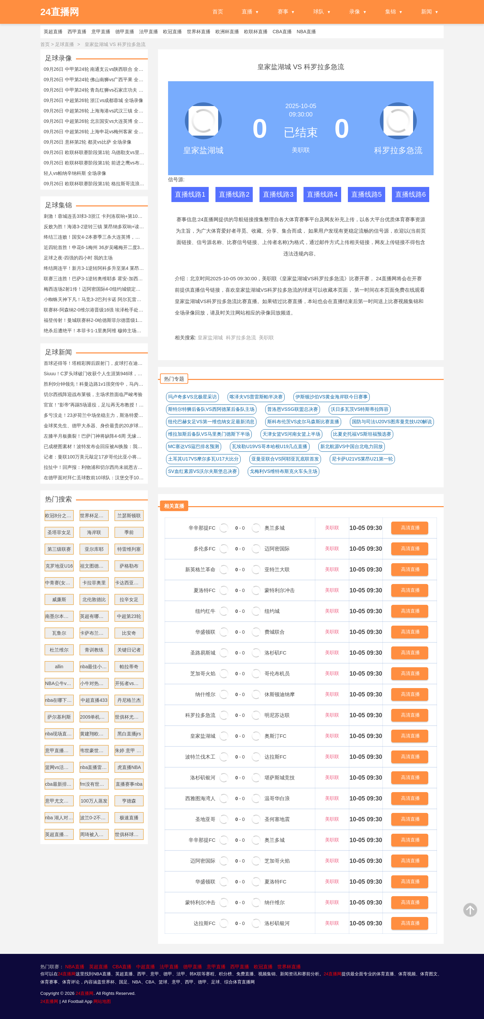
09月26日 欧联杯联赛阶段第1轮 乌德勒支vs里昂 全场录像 (94, 152)
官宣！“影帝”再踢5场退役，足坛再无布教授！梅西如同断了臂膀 (94, 404)
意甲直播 (216, 966)
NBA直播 (74, 966)
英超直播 (98, 966)
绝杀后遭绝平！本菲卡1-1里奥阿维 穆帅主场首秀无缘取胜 (94, 330)
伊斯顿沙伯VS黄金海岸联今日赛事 (331, 396)
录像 (354, 11)
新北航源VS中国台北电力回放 (351, 446)
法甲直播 (169, 966)
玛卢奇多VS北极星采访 (192, 396)
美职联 (269, 278)
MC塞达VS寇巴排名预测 (193, 446)
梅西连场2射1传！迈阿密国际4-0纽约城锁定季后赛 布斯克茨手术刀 (94, 289)
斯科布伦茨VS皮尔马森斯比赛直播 (303, 421)
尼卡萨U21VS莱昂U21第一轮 (362, 459)
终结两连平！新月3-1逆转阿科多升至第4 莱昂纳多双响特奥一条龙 (94, 268)
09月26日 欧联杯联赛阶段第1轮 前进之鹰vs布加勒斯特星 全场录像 (94, 162)
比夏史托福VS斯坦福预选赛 (362, 434)
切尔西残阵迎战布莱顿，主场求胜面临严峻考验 (93, 394)
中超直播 (145, 966)
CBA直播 (121, 966)
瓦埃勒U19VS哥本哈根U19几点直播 (269, 446)
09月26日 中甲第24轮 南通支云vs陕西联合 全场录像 (94, 69)
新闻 (426, 11)
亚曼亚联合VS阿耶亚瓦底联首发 (285, 459)
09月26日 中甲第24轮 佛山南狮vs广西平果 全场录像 (94, 79)
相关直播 (174, 506)
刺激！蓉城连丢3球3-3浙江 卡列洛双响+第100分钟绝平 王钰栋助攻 (94, 216)
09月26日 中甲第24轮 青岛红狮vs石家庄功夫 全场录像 (94, 90)
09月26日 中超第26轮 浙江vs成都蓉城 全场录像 (93, 100)
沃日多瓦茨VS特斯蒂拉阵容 (360, 409)
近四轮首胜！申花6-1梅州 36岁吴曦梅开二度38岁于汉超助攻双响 (94, 247)
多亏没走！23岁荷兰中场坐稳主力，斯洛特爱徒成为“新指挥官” (94, 415)
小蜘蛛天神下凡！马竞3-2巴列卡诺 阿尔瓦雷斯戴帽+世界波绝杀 (94, 299)
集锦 (390, 11)
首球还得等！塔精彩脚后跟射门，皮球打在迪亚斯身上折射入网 (94, 363)
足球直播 (64, 44)
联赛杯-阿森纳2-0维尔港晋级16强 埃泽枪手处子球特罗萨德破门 (94, 309)
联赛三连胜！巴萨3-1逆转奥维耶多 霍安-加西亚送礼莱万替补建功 (94, 278)
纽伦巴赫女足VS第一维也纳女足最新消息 (211, 421)
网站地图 (102, 1001)
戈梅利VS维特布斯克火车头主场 (283, 471)
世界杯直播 (289, 966)
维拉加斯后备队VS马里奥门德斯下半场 (209, 434)
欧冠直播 (263, 966)
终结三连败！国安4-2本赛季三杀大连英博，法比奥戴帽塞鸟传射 (94, 237)
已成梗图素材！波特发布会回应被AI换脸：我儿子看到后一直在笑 (94, 446)
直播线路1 (190, 194)
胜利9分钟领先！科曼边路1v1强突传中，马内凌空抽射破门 (94, 384)
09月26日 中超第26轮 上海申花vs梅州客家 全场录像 (94, 131)
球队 (318, 11)
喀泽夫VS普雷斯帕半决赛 (256, 396)
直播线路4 (322, 194)
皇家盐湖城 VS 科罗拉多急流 (115, 44)
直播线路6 (410, 194)
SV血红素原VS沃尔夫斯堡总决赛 (202, 471)
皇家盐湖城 (203, 150)
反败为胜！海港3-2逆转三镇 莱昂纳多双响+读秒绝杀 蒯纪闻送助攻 (94, 226)
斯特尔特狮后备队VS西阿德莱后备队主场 (211, 409)
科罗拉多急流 (398, 150)
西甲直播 (239, 966)
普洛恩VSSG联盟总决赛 (292, 409)
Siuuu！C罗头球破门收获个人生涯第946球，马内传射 (94, 373)
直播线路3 (278, 194)
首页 (217, 11)
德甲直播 (192, 966)
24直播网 (208, 219)
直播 (247, 11)
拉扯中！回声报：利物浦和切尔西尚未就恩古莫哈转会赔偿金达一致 (94, 467)
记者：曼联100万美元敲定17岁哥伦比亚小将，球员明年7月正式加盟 (94, 456)
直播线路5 (366, 194)
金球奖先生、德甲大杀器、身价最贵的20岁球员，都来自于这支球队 (94, 425)
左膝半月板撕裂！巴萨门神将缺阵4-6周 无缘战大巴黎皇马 (94, 436)
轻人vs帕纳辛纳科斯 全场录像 (75, 173)
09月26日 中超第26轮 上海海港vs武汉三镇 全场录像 (94, 110)
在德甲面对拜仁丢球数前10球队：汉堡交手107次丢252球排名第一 (94, 477)
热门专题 (174, 379)
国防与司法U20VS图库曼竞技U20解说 (392, 421)
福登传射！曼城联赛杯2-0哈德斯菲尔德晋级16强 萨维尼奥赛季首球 (94, 320)
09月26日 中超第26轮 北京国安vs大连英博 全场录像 (94, 121)
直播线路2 (234, 194)
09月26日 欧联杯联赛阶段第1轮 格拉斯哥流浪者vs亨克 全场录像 (94, 183)
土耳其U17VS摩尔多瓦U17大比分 (203, 459)
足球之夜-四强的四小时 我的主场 (78, 257)
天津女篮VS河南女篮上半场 (292, 434)
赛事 (283, 11)
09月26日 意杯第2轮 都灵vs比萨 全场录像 (87, 142)
